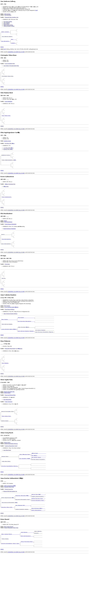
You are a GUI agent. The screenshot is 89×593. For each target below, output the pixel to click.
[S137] (4, 52)
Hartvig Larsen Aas (9, 523)
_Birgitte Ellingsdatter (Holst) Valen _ (10, 582)
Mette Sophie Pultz (6, 446)
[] (1, 52)
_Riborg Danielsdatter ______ (38, 546)
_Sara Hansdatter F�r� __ (25, 490)
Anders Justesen (7, 13)
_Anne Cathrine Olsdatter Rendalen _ (26, 355)
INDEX (2, 50)
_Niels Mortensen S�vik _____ (38, 544)
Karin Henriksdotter (8, 237)
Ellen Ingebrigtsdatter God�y (9, 171)
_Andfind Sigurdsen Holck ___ (38, 532)
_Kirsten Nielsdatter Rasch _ (38, 535)
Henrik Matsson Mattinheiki (10, 239)
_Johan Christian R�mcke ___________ (26, 351)
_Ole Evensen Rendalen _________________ (44, 354)
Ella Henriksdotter (6, 256)
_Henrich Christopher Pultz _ (8, 440)
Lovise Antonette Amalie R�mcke (11, 329)
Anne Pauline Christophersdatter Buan (11, 68)
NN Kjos (4, 299)
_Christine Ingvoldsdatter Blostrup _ (10, 499)
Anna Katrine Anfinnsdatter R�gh (10, 537)
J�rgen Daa (5, 199)
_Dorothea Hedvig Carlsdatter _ (38, 491)
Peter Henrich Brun (7, 427)
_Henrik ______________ (6, 250)
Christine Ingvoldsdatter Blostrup (11, 475)
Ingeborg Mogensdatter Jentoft (11, 477)
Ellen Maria (7, 283)
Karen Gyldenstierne (7, 211)
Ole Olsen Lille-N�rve (9, 153)
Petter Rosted (5, 576)
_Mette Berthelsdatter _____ (27, 573)
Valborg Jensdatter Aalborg (8, 26)
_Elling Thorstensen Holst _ (27, 579)
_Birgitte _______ (38, 569)
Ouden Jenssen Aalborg (8, 24)
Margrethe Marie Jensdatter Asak (11, 17)
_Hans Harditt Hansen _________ (38, 489)
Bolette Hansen (7, 420)
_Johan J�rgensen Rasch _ (25, 485)
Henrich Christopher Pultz (9, 419)
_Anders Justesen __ (5, 32)
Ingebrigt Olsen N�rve (8, 158)
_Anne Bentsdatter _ (5, 43)
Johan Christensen (8, 429)
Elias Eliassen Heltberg (9, 331)
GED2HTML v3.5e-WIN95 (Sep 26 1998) (16, 55)
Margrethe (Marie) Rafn (9, 520)
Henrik (5, 236)
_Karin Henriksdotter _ (6, 262)
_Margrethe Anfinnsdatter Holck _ (23, 533)
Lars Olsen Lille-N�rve (8, 157)
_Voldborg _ (13, 46)
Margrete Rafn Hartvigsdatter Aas (10, 525)
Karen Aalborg (6, 23)
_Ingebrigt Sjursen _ (6, 165)
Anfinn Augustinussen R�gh (10, 519)
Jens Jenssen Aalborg (7, 21)
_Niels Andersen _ (38, 567)
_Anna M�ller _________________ (38, 486)
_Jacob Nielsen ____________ (27, 568)
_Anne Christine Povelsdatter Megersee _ (44, 356)
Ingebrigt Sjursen (7, 150)
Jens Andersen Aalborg (7, 38)
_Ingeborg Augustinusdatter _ (38, 530)
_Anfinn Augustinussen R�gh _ (8, 531)
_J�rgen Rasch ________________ (38, 484)
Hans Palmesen (5, 389)
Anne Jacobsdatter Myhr (10, 66)
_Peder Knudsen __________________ (9, 342)
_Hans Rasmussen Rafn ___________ (23, 540)
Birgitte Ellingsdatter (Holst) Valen (11, 563)
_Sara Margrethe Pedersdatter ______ (26, 344)
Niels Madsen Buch (6, 123)
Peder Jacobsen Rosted (8, 562)
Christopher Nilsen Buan (8, 81)
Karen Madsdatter (8, 107)
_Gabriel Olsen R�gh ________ (38, 528)
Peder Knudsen (7, 327)
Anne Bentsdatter (7, 15)
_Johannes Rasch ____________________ (10, 488)
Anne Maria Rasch (7, 481)
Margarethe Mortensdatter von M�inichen (13, 373)
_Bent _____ (13, 41)
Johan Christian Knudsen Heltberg (10, 335)
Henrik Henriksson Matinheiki (9, 244)
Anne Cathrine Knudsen (7, 347)
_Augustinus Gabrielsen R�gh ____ (23, 529)
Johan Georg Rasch (6, 493)
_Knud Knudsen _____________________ (26, 340)
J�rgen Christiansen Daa (10, 196)
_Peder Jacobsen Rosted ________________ (10, 570)
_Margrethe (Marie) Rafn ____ (8, 542)
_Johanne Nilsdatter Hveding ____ (23, 545)
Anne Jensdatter (6, 22)
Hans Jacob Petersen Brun (10, 423)
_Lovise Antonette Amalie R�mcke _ (9, 353)
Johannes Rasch (7, 473)
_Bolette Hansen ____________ (8, 451)
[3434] (36, 10)
